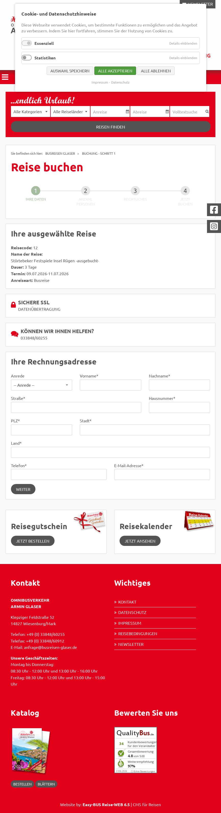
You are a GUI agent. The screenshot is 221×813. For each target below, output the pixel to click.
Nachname (159, 375)
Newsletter (131, 644)
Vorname (89, 375)
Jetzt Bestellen (32, 540)
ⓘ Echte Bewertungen (143, 771)
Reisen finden (110, 126)
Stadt (86, 420)
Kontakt (127, 601)
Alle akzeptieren (115, 70)
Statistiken (45, 57)
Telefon (19, 465)
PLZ (15, 420)
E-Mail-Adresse (129, 465)
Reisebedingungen (137, 633)
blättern (46, 784)
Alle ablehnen (156, 70)
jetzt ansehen (140, 540)
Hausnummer (162, 398)
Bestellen (22, 784)
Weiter (23, 489)
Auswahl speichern (69, 70)
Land (16, 442)
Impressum (129, 622)
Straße (18, 398)
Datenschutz (132, 612)
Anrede (17, 375)
